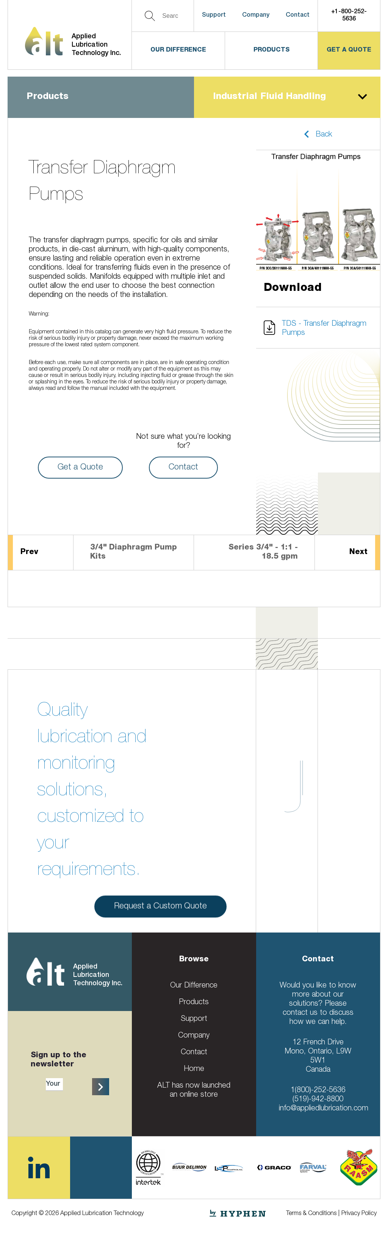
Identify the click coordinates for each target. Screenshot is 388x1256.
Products (271, 50)
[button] (318, 134)
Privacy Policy (359, 1214)
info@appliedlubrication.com (323, 1109)
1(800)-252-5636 (318, 1090)
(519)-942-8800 (318, 1100)
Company (255, 16)
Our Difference (178, 50)
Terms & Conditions (311, 1214)
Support (214, 16)
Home (194, 1069)
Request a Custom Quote (160, 911)
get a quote (349, 50)
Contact (298, 16)
